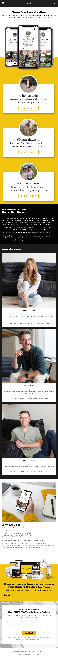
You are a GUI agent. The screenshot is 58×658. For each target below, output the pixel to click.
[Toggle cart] (53, 3)
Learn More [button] (8, 595)
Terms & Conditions (24, 654)
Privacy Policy (35, 654)
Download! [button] (29, 633)
